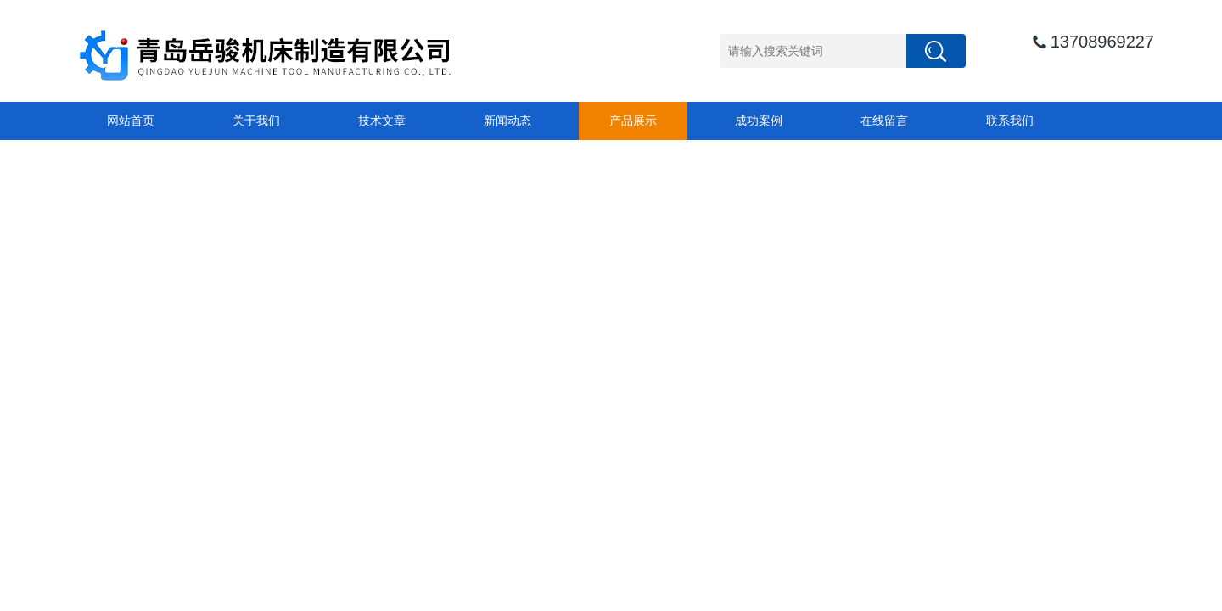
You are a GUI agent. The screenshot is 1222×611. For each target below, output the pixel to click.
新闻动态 (507, 120)
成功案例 (758, 120)
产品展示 (633, 120)
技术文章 (382, 120)
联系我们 (1010, 120)
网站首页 (130, 120)
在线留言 (884, 120)
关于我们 (256, 120)
